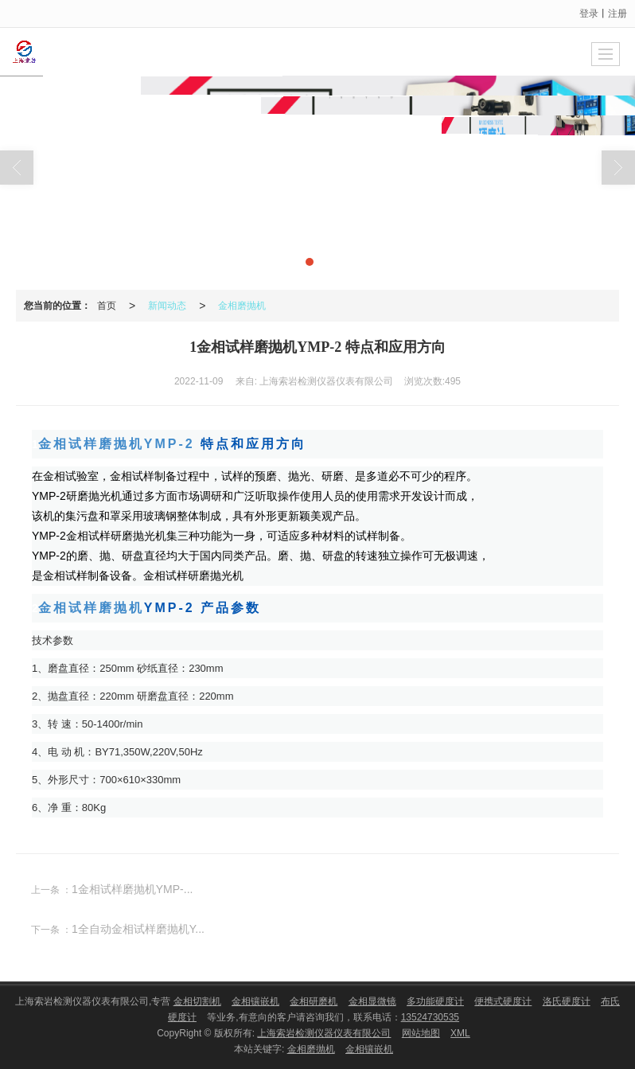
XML (460, 1033)
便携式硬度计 (503, 1001)
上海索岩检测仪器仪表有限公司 (324, 1033)
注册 (617, 13)
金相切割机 (197, 1001)
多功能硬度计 (435, 1001)
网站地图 (421, 1033)
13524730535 (430, 1017)
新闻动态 (167, 305)
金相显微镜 (372, 1001)
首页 (106, 305)
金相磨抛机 (242, 305)
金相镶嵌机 (255, 1001)
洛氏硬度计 (566, 1001)
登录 (588, 13)
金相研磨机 (313, 1001)
